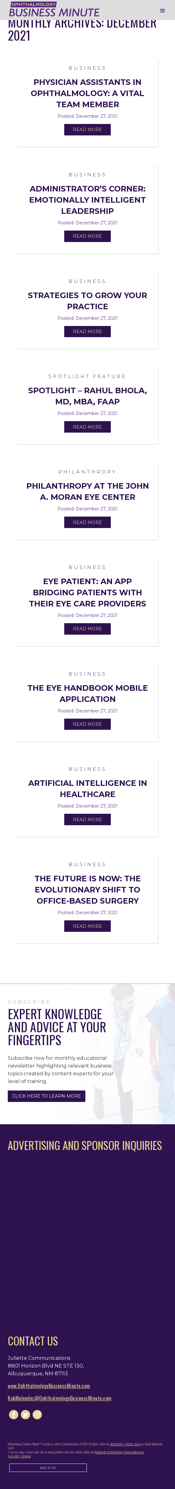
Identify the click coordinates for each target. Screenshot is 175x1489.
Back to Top (48, 1467)
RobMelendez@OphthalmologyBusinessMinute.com (60, 1398)
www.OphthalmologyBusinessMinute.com (49, 1386)
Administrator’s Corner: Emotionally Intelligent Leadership (87, 200)
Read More (87, 129)
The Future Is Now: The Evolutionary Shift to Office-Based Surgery (87, 889)
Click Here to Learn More (46, 1096)
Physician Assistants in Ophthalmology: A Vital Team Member (87, 93)
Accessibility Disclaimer (19, 1456)
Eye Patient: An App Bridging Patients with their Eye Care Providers (87, 592)
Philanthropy (87, 472)
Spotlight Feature (87, 376)
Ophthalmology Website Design (125, 1444)
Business (88, 68)
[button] (162, 11)
